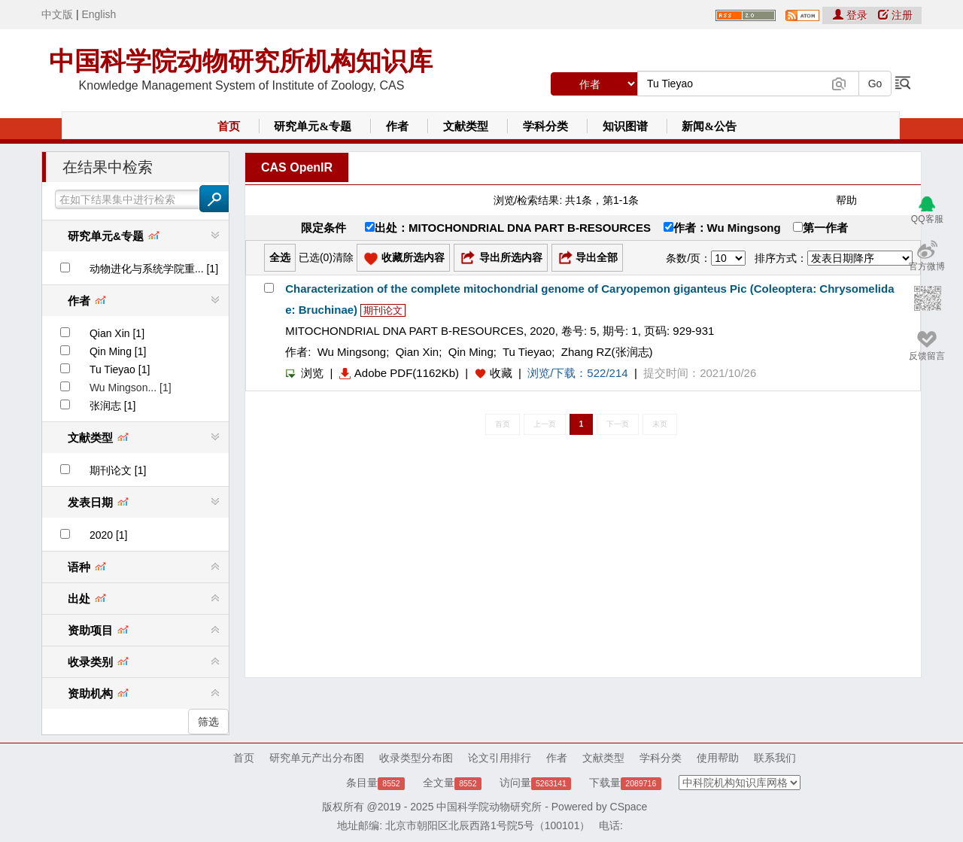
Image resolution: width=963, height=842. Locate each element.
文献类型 (465, 126)
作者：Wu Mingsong (722, 227)
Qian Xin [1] (117, 333)
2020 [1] (109, 535)
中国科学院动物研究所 (489, 807)
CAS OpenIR (297, 167)
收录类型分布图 (416, 758)
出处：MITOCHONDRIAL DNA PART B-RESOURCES (508, 227)
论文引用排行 (499, 758)
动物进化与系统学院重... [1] (154, 269)
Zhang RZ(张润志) (607, 351)
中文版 (57, 14)
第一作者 (820, 227)
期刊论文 (383, 310)
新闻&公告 (709, 126)
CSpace (629, 807)
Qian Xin (417, 351)
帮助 (846, 200)
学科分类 (545, 126)
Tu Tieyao (527, 351)
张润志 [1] (112, 406)
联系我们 (775, 758)
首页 (228, 126)
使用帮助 (718, 758)
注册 (895, 15)
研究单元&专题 (312, 126)
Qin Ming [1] (118, 351)
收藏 (501, 372)
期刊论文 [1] (118, 470)
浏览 (304, 372)
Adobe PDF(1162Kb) (399, 372)
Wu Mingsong (351, 351)
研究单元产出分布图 (316, 758)
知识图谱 (625, 126)
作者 (397, 126)
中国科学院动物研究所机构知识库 (241, 61)
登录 (851, 15)
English (98, 14)
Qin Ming (471, 351)
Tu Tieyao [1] (120, 369)
